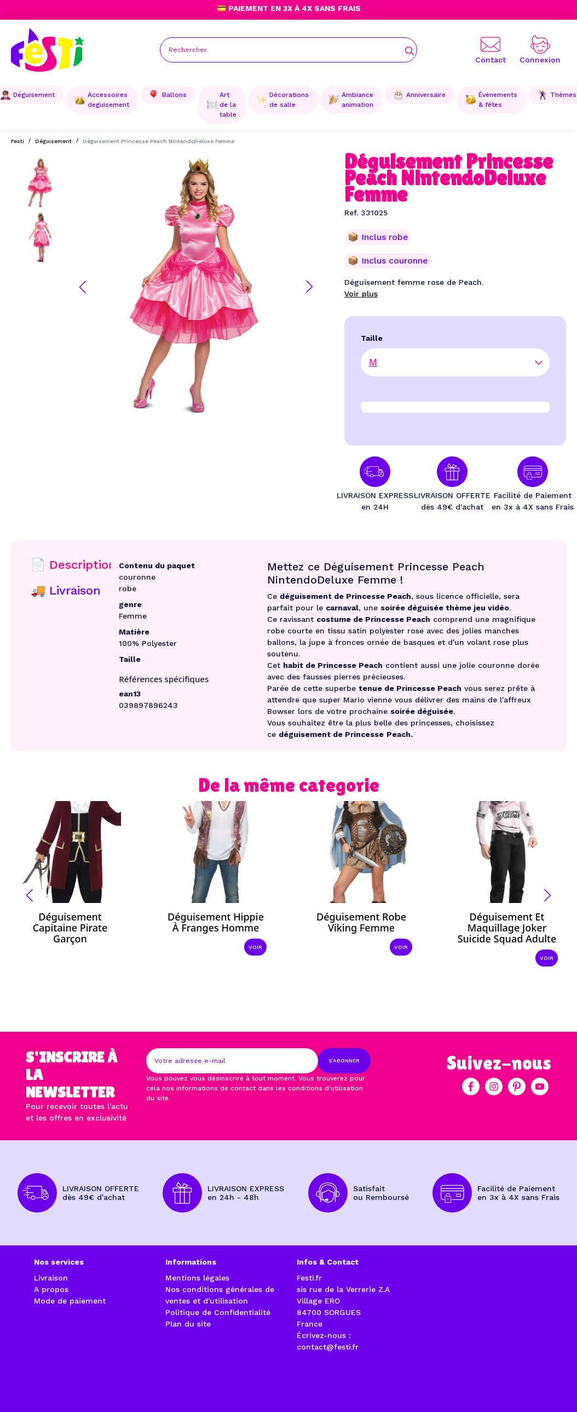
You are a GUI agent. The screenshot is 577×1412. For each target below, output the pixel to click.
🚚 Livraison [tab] (66, 590)
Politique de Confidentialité (217, 1312)
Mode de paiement (70, 1300)
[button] (83, 287)
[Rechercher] (288, 49)
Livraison (51, 1277)
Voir (255, 947)
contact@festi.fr (328, 1346)
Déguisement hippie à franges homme (216, 922)
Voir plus (361, 293)
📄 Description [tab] (73, 564)
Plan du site (188, 1323)
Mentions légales (197, 1277)
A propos (51, 1289)
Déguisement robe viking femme (361, 922)
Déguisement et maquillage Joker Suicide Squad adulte (507, 927)
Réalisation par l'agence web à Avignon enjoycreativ (154, 1384)
